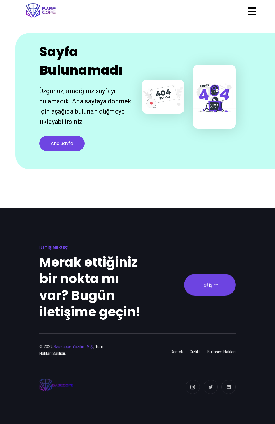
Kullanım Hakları (221, 356)
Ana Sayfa (62, 143)
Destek (177, 356)
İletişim (210, 287)
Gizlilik (195, 356)
